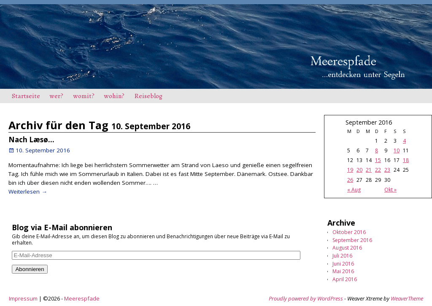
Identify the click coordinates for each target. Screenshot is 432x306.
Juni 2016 (343, 263)
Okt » (390, 189)
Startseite (26, 95)
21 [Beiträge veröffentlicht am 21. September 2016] (369, 169)
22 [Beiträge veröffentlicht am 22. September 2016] (378, 169)
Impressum (23, 298)
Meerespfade (82, 298)
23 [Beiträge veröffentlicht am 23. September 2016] (387, 169)
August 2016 (347, 247)
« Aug (354, 189)
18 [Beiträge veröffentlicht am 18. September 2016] (406, 160)
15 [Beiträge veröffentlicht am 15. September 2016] (378, 160)
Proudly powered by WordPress (306, 298)
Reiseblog (148, 95)
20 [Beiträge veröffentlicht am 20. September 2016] (359, 169)
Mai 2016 (343, 271)
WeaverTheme (407, 298)
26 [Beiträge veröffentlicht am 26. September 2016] (350, 180)
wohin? (114, 95)
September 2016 (352, 240)
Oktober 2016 (349, 232)
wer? (56, 95)
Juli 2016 (342, 255)
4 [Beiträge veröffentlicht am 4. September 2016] (404, 140)
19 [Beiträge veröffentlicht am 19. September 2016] (350, 169)
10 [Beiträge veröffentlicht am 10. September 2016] (397, 150)
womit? (83, 95)
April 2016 (344, 279)
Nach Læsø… (31, 139)
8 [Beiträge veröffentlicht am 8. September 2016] (376, 150)
